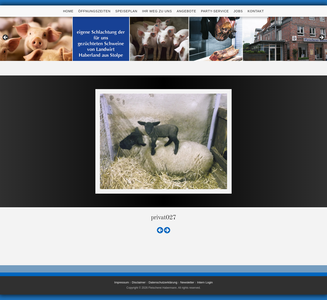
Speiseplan (126, 11)
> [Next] (321, 37)
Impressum (121, 282)
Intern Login (205, 282)
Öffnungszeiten (94, 11)
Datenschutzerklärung (163, 282)
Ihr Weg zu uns (157, 11)
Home (68, 11)
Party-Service (215, 11)
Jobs (238, 11)
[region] (163, 39)
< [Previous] (5, 37)
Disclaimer (139, 282)
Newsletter (187, 282)
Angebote (186, 11)
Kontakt (256, 11)
